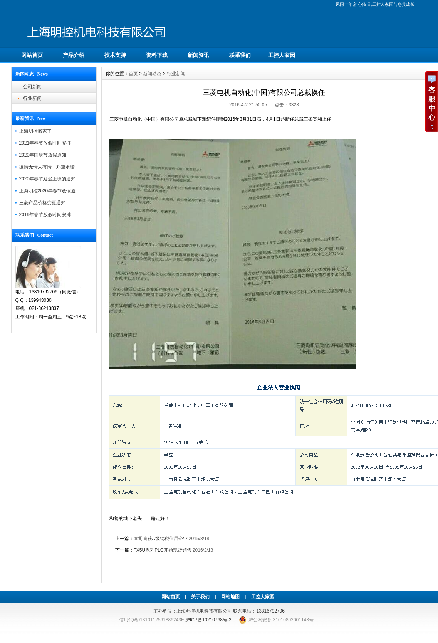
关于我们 (200, 596)
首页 (133, 73)
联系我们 (240, 55)
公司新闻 (32, 86)
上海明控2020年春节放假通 (47, 191)
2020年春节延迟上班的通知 (47, 179)
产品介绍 (73, 55)
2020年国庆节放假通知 (43, 155)
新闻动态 (152, 73)
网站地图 (230, 596)
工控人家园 (281, 55)
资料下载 (157, 55)
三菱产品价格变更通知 (42, 202)
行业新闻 (32, 98)
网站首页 (32, 55)
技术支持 (115, 55)
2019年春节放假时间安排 (45, 214)
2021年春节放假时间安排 (45, 143)
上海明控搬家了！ (37, 131)
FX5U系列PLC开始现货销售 (162, 550)
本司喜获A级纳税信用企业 (161, 538)
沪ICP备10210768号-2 (208, 620)
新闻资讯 (198, 55)
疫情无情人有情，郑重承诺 (47, 167)
